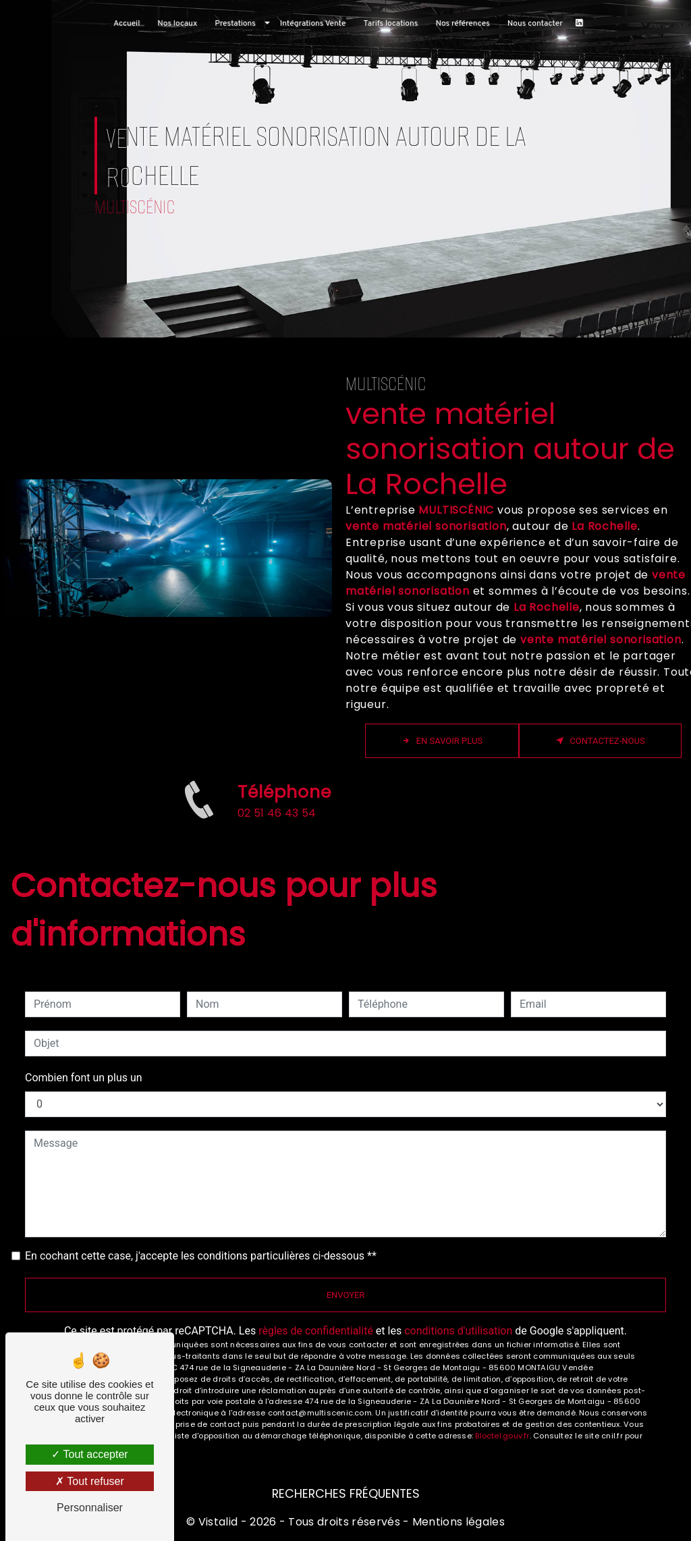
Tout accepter (89, 1454)
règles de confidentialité (315, 1330)
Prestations (235, 23)
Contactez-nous (600, 741)
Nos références (462, 23)
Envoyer (346, 1295)
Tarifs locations (390, 23)
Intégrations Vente (313, 23)
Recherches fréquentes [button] (346, 1494)
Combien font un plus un (83, 1077)
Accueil (126, 23)
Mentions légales (457, 1522)
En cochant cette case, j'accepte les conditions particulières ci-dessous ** (201, 1255)
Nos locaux (177, 23)
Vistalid (218, 1522)
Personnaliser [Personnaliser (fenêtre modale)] (90, 1507)
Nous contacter (535, 23)
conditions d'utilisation (458, 1330)
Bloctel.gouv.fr (502, 1435)
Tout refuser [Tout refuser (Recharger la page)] (89, 1481)
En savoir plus (442, 741)
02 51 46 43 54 (277, 828)
